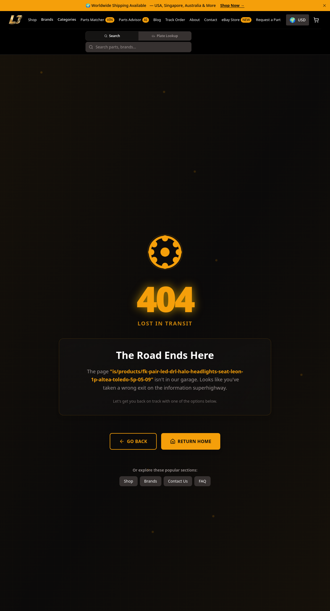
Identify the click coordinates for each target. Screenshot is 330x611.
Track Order (175, 19)
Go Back (133, 441)
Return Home (190, 441)
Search (112, 35)
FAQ (202, 481)
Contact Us (178, 481)
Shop (32, 19)
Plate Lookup (165, 35)
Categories (66, 19)
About (195, 19)
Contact (210, 19)
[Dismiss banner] (324, 5)
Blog (157, 19)
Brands (47, 19)
